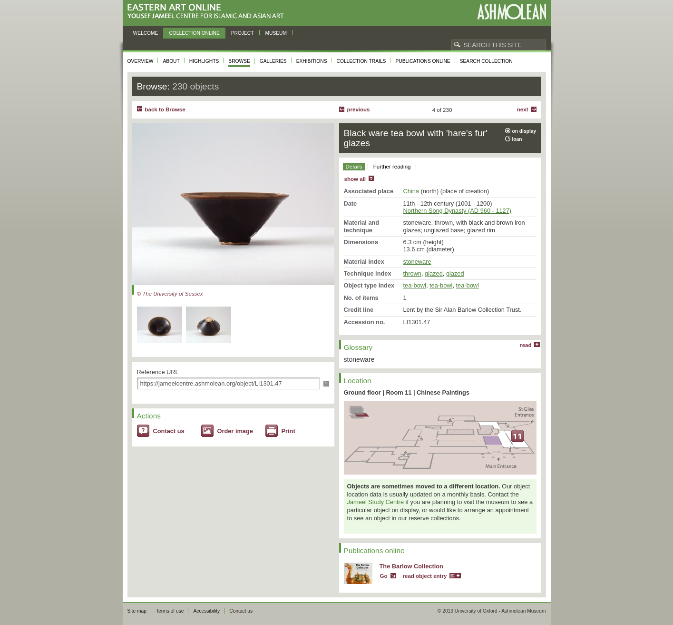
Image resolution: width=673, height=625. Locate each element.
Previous (358, 109)
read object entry (425, 576)
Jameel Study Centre (375, 502)
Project (242, 33)
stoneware (417, 261)
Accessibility (206, 611)
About (171, 61)
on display (524, 131)
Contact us (169, 431)
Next (522, 109)
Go (384, 576)
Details (354, 166)
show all (355, 179)
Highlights (204, 61)
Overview (140, 61)
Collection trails (361, 61)
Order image (235, 431)
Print (288, 431)
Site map (136, 611)
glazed (434, 273)
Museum (276, 33)
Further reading (392, 166)
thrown (412, 273)
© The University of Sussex (170, 294)
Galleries (273, 61)
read (525, 345)
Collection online (194, 33)
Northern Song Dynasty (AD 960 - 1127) (457, 210)
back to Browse (165, 109)
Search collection (486, 61)
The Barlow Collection (411, 566)
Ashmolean (511, 12)
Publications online (422, 61)
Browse (239, 61)
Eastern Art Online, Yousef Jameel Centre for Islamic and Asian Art (208, 12)
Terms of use (170, 611)
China (411, 191)
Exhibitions (311, 61)
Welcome (145, 33)
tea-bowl (414, 285)
